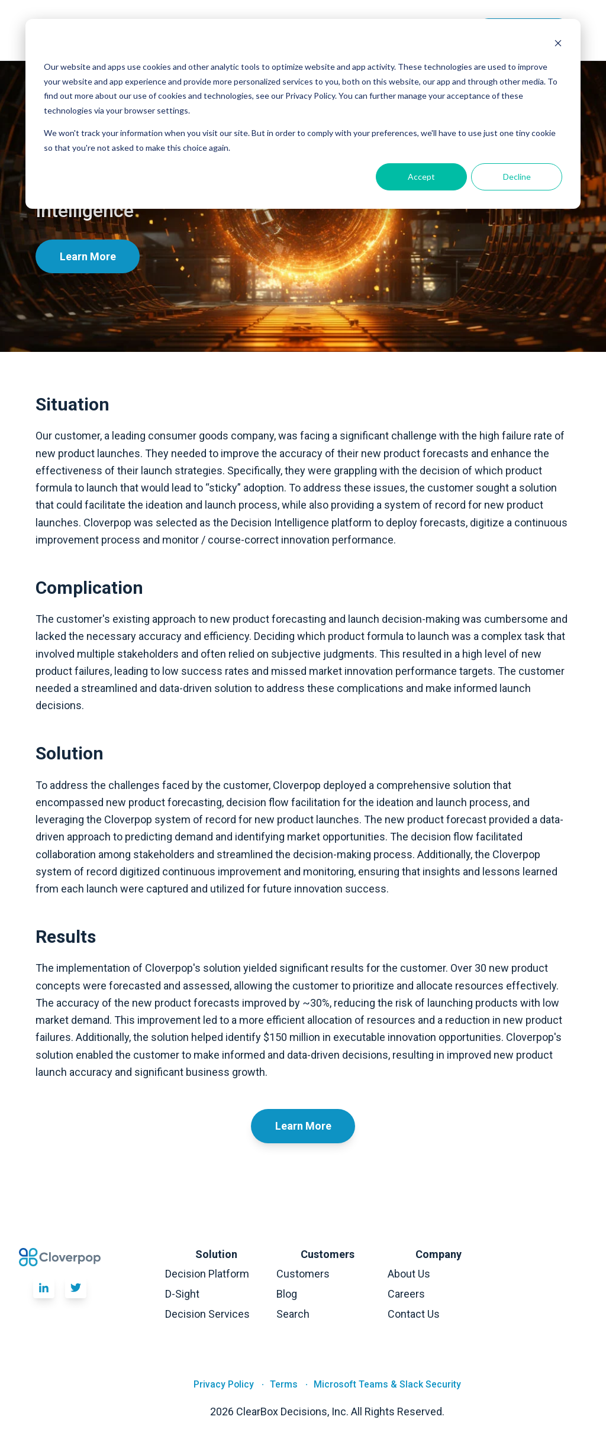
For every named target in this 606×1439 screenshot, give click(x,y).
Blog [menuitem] (286, 1294)
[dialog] (303, 114)
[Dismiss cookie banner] (558, 44)
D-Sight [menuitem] (182, 1294)
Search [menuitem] (293, 1314)
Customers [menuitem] (303, 1273)
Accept (421, 177)
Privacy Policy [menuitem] (224, 1384)
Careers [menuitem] (406, 1294)
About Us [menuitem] (409, 1273)
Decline (517, 177)
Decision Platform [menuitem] (207, 1273)
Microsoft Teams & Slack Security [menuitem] (387, 1384)
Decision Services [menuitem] (207, 1314)
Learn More (88, 256)
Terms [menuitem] (284, 1384)
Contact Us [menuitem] (414, 1314)
